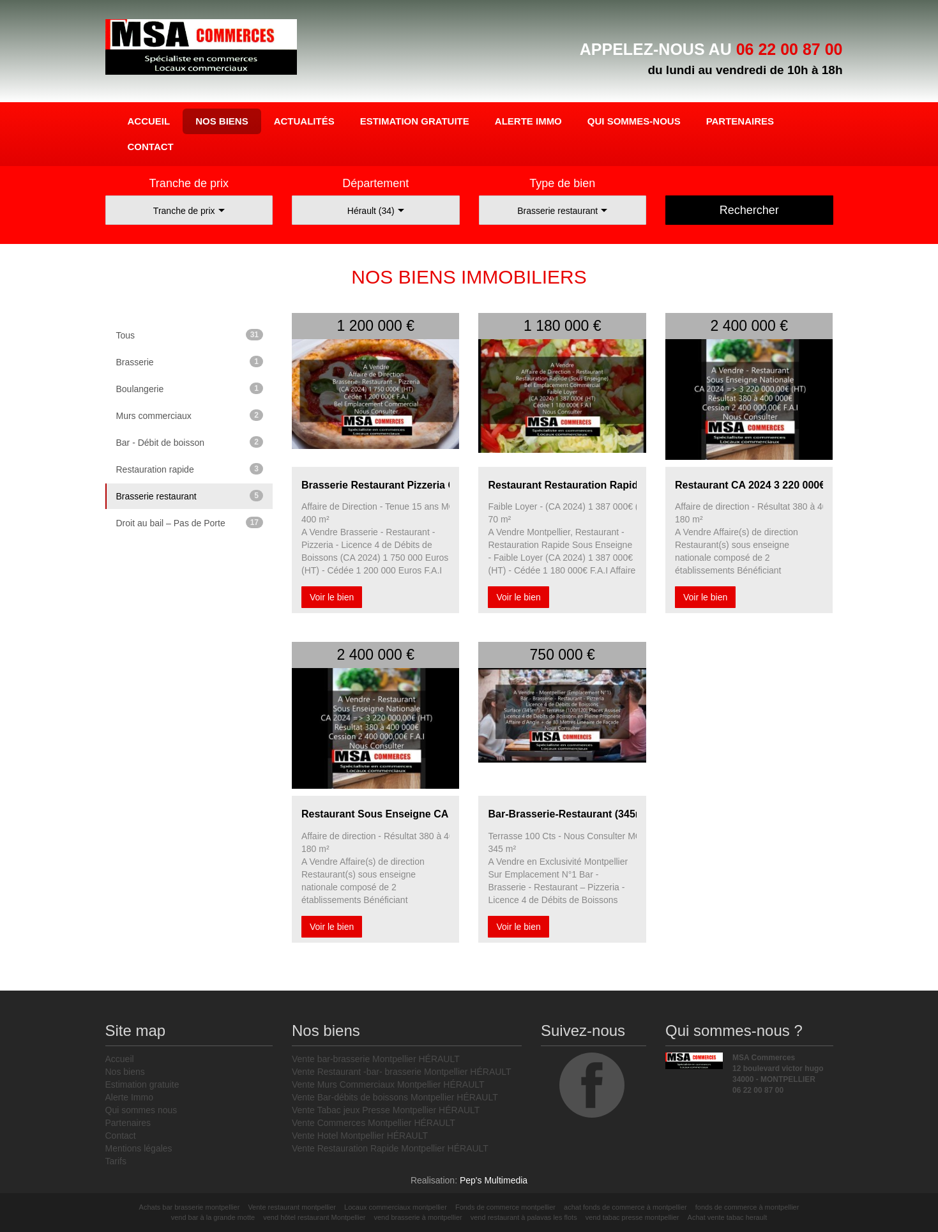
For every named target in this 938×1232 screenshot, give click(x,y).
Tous (190, 334)
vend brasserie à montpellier (418, 1217)
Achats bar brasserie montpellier (189, 1207)
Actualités (304, 121)
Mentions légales (138, 1148)
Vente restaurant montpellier (292, 1207)
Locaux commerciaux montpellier (395, 1207)
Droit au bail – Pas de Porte (190, 522)
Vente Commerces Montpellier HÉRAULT (373, 1123)
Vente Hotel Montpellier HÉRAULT (360, 1135)
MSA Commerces (201, 51)
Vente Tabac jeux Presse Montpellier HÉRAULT (386, 1110)
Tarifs (115, 1161)
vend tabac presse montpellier (632, 1217)
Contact (151, 146)
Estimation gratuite (414, 121)
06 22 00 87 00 (789, 49)
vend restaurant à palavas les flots (524, 1217)
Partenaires (740, 121)
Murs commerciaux (190, 415)
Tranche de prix (189, 183)
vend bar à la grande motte (213, 1217)
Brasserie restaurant (190, 495)
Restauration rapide (190, 469)
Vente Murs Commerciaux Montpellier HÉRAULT (388, 1084)
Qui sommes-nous (634, 121)
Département (375, 183)
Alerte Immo (528, 121)
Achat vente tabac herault (728, 1217)
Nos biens (221, 121)
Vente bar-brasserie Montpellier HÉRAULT (376, 1059)
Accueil (149, 121)
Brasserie (190, 361)
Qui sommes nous (141, 1110)
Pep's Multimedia (493, 1180)
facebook (591, 1085)
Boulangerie (190, 388)
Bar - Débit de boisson (190, 442)
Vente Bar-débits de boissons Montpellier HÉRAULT (395, 1097)
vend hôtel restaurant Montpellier (314, 1217)
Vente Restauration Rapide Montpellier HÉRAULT (390, 1148)
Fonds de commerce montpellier (505, 1207)
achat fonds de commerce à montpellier (625, 1207)
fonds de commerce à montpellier (747, 1207)
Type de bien (562, 183)
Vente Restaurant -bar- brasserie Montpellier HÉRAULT (401, 1072)
